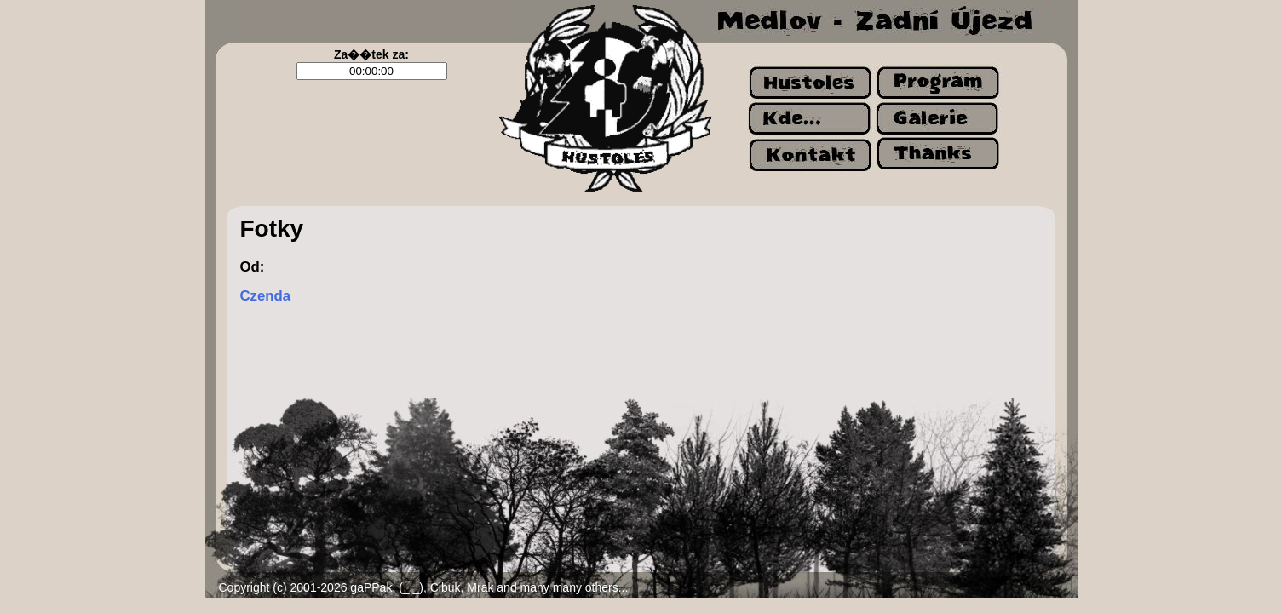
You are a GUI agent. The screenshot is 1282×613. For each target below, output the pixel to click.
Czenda (265, 296)
